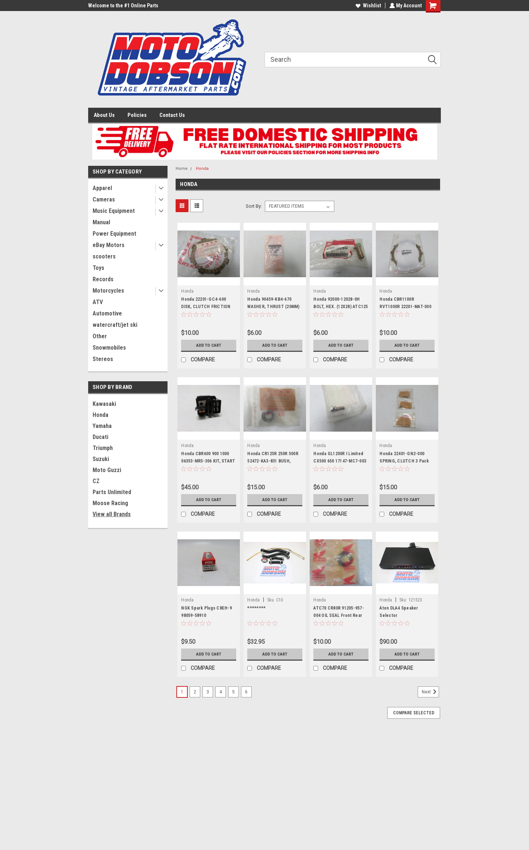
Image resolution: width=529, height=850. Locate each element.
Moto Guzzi (107, 470)
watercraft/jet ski (115, 324)
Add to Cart (208, 345)
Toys (98, 267)
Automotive (107, 313)
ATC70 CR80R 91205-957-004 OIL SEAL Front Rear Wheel (338, 615)
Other (100, 336)
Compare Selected (413, 712)
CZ (96, 481)
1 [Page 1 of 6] (182, 691)
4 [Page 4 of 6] (220, 691)
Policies (137, 115)
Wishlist (367, 5)
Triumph (103, 447)
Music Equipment (114, 210)
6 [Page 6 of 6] (246, 691)
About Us (104, 115)
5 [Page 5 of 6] (233, 691)
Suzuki (101, 459)
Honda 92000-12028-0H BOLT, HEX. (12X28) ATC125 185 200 (340, 307)
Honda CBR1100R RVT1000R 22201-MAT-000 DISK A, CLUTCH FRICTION (406, 307)
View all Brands (112, 514)
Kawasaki (104, 403)
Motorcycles (108, 290)
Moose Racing (110, 503)
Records (103, 279)
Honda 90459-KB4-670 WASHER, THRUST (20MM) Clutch (273, 307)
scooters (104, 256)
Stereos (103, 359)
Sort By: (254, 206)
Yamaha (102, 425)
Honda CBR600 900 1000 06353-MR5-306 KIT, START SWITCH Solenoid (208, 461)
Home (182, 168)
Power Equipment (114, 233)
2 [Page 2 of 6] (195, 691)
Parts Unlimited (112, 492)
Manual (101, 222)
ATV (98, 302)
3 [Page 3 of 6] (207, 691)
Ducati (100, 436)
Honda (100, 414)
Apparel (102, 188)
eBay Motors (109, 245)
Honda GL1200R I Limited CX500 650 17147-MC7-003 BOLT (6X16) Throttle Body (340, 461)
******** (256, 608)
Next (430, 692)
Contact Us (172, 115)
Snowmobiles (109, 347)
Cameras (104, 199)
